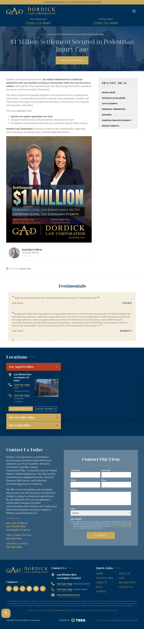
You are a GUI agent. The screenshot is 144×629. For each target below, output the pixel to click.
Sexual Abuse (108, 92)
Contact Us (126, 587)
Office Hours (46, 409)
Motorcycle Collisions (113, 98)
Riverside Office (20, 425)
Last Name (106, 470)
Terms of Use (102, 620)
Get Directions (21, 408)
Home (43, 34)
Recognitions (127, 582)
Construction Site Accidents (116, 120)
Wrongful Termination (113, 109)
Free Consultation (72, 60)
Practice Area (104, 578)
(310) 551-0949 (38, 23)
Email (104, 480)
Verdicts (101, 582)
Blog (99, 587)
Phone (74, 480)
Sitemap (134, 620)
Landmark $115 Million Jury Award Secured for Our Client (72, 2)
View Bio (26, 256)
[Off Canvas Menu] (134, 11)
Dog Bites (106, 115)
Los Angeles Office (21, 367)
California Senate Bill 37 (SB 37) (60, 610)
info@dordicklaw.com (68, 595)
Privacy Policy (117, 526)
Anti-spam (126, 620)
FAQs (121, 578)
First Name (76, 470)
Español (101, 591)
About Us (124, 573)
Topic (73, 509)
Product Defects (110, 126)
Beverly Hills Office (22, 417)
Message (75, 490)
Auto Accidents (109, 104)
